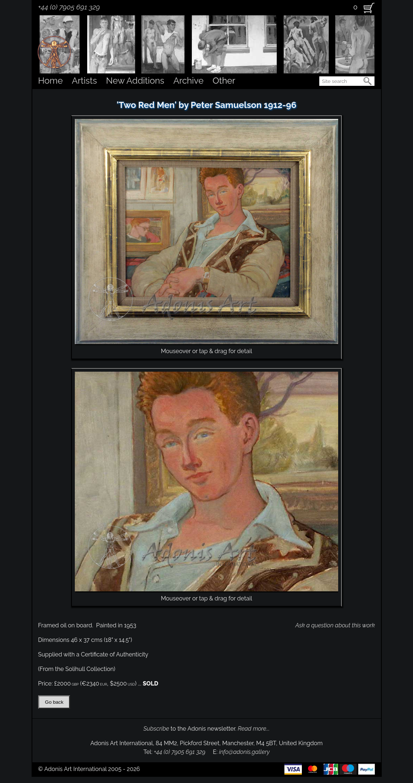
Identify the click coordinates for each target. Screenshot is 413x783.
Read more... (254, 728)
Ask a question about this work (335, 625)
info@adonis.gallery (244, 751)
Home (50, 80)
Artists (84, 80)
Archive (188, 80)
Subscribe (156, 728)
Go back (54, 702)
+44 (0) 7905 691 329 (69, 7)
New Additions (135, 80)
